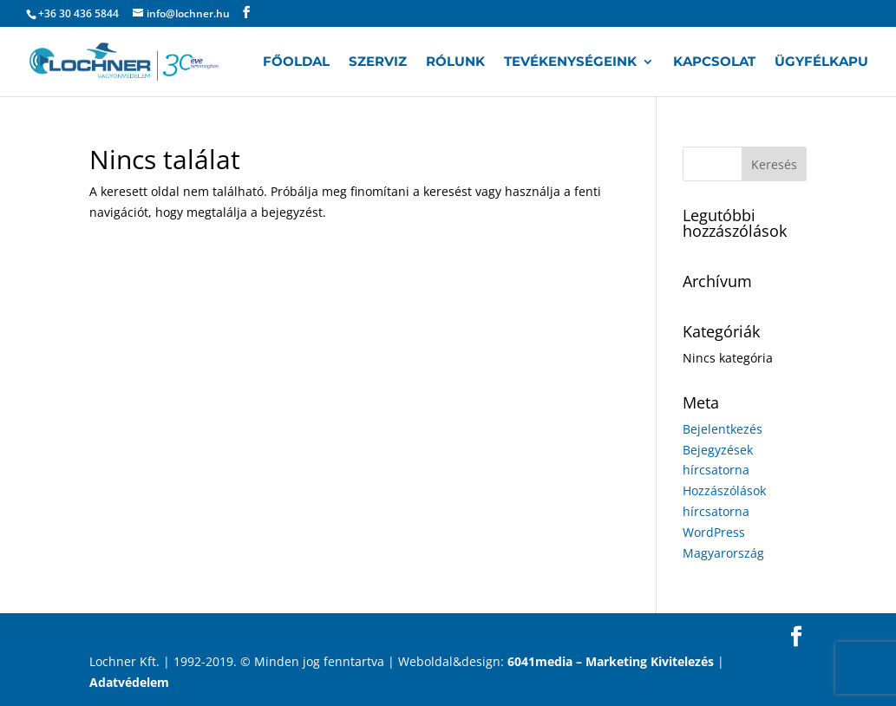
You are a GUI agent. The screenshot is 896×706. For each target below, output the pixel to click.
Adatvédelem (129, 682)
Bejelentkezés (722, 429)
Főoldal (296, 62)
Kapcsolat (714, 62)
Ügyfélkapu (821, 62)
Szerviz (378, 62)
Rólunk (455, 62)
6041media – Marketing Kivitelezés (610, 661)
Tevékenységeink (570, 62)
